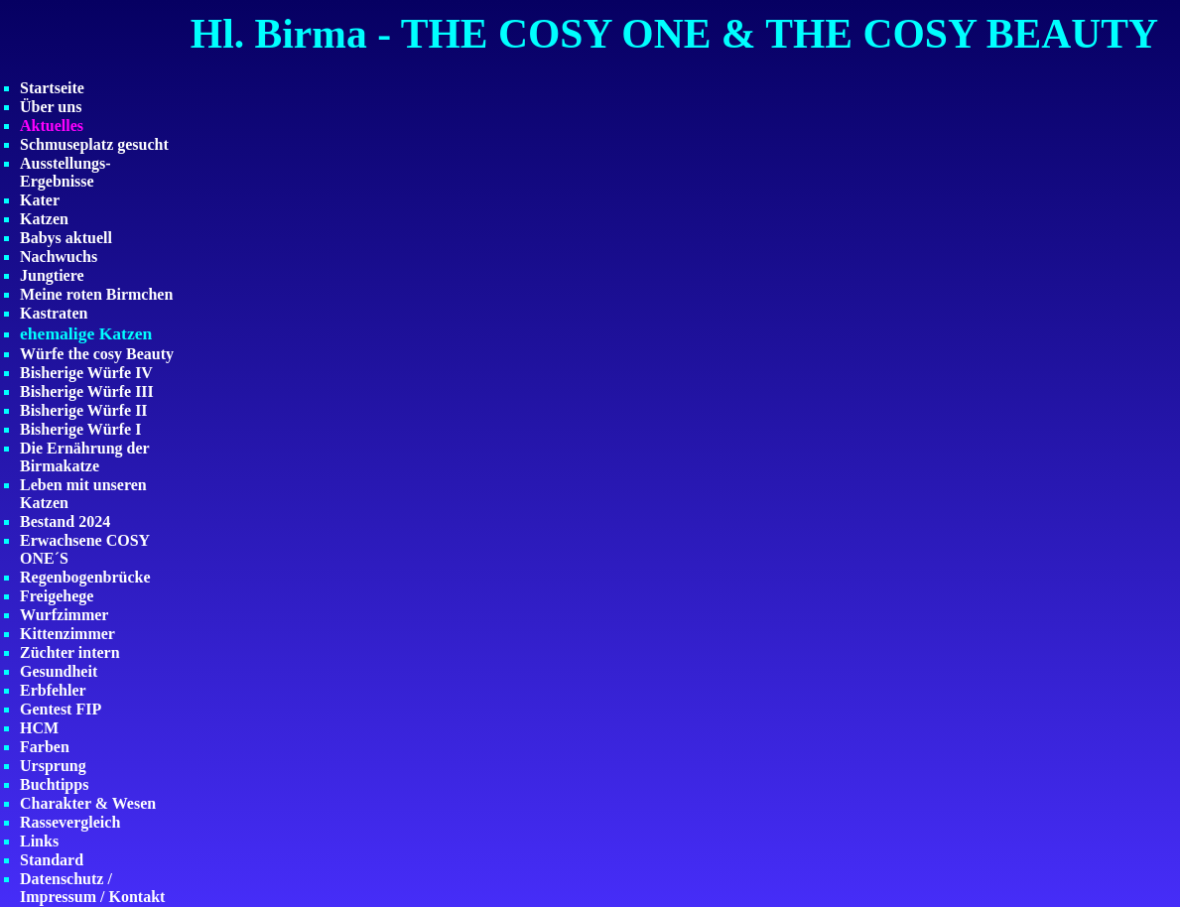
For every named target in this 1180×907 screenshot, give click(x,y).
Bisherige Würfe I (80, 429)
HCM (39, 727)
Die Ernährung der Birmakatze (84, 457)
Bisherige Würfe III (87, 391)
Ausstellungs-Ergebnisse (65, 172)
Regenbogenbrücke (85, 577)
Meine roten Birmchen (96, 294)
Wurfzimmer (64, 614)
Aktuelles (51, 125)
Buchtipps (54, 784)
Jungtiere (52, 275)
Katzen (44, 218)
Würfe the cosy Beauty (97, 353)
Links (39, 841)
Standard (51, 859)
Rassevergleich (70, 822)
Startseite (52, 87)
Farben (44, 746)
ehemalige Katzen (86, 333)
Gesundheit (58, 671)
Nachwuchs (58, 256)
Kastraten (53, 313)
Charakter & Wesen (88, 803)
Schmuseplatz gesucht (94, 144)
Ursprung (53, 765)
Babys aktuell (66, 237)
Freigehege (56, 595)
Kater (40, 200)
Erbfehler (53, 690)
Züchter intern (70, 652)
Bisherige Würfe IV (86, 372)
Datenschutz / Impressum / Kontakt (92, 887)
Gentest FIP (60, 709)
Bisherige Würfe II (84, 410)
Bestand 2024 (65, 521)
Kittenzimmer (67, 633)
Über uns (50, 106)
